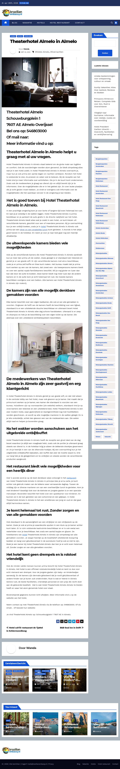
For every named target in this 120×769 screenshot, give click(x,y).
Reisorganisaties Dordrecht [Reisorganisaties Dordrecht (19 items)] (101, 336)
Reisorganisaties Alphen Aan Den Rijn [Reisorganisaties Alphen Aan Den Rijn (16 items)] (104, 270)
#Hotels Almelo (42, 52)
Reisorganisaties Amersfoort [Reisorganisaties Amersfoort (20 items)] (101, 277)
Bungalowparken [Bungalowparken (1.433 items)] (101, 159)
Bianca (10, 731)
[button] (112, 23)
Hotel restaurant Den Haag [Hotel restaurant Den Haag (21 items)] (103, 200)
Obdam (9, 673)
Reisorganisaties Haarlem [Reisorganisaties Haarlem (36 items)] (104, 365)
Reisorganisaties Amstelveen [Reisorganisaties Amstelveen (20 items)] (101, 284)
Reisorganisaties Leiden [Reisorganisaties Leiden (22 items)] (104, 392)
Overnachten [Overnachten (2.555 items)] (100, 243)
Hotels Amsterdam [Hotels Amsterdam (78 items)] (102, 228)
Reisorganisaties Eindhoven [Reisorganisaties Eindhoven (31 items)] (101, 344)
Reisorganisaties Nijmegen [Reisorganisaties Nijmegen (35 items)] (101, 406)
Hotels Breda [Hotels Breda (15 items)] (100, 233)
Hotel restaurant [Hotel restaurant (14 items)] (102, 186)
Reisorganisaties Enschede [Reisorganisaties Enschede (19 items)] (101, 351)
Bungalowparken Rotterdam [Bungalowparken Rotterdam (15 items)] (101, 180)
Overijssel (28, 36)
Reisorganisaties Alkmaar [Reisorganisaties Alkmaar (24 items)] (104, 258)
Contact (80, 23)
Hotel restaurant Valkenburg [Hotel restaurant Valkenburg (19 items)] (102, 222)
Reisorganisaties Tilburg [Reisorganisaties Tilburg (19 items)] (104, 419)
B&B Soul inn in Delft (72, 627)
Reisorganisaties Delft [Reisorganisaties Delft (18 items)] (103, 308)
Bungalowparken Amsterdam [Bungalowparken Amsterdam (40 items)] (101, 165)
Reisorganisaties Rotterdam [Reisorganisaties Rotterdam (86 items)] (101, 413)
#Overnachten (56, 52)
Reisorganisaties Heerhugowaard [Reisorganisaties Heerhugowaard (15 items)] (101, 371)
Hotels (41, 23)
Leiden (73, 671)
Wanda (26, 49)
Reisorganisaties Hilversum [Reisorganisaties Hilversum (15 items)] (101, 378)
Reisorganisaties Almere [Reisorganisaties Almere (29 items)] (104, 263)
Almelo (13, 36)
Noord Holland (18, 671)
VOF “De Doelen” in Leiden (71, 680)
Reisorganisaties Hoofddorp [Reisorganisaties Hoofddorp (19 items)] (101, 386)
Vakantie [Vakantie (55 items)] (108, 437)
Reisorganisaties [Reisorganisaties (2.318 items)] (101, 253)
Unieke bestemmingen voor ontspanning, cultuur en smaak (104, 78)
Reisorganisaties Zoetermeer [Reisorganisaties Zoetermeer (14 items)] (101, 430)
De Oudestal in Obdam (16, 678)
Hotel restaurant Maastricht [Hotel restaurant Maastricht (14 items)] (102, 207)
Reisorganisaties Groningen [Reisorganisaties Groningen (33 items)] (101, 359)
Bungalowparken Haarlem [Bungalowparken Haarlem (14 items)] (101, 172)
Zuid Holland (68, 673)
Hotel (43, 226)
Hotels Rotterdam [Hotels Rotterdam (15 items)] (102, 238)
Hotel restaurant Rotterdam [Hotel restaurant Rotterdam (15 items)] (102, 214)
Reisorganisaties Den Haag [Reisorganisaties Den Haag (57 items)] (103, 322)
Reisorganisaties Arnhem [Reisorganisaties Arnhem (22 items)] (104, 298)
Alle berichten (14, 764)
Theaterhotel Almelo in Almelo (43, 41)
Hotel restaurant (60, 23)
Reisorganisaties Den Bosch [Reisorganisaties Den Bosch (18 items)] (103, 314)
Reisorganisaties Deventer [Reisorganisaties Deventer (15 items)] (101, 329)
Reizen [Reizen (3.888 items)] (98, 437)
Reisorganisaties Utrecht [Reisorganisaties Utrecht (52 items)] (104, 424)
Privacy (51, 764)
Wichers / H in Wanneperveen (44, 680)
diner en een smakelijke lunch (34, 230)
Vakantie (27, 23)
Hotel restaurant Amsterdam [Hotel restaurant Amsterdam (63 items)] (102, 192)
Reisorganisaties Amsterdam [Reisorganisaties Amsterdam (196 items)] (101, 292)
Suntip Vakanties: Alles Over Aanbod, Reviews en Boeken (105, 90)
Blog (14, 23)
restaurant (71, 478)
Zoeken (105, 53)
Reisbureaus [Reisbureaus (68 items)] (100, 248)
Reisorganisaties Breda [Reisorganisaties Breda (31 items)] (104, 303)
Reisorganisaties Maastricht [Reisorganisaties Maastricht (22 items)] (101, 398)
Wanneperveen (40, 673)
